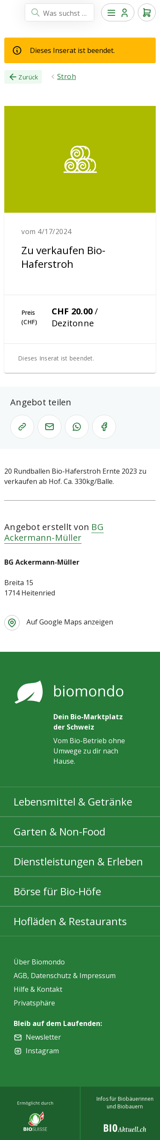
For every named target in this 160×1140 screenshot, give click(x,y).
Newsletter (43, 1037)
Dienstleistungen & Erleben (78, 861)
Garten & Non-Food (59, 831)
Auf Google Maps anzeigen (69, 622)
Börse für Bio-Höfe (57, 891)
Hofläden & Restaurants (70, 921)
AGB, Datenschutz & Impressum (65, 975)
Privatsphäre (34, 1003)
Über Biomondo (39, 962)
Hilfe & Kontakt (38, 989)
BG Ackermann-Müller (54, 532)
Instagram (42, 1050)
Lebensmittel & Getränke (73, 801)
